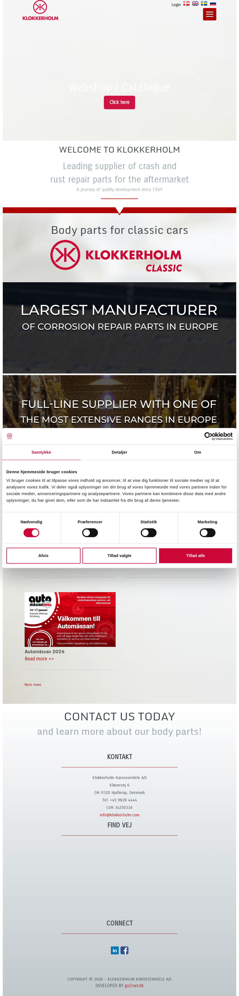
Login (176, 4)
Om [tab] (197, 452)
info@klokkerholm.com (119, 814)
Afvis (43, 555)
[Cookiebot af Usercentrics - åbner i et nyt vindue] (208, 436)
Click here (119, 102)
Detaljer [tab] (119, 452)
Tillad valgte (119, 555)
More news (33, 685)
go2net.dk (134, 985)
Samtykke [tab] (41, 452)
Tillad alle (195, 555)
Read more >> (39, 659)
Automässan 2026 (44, 651)
